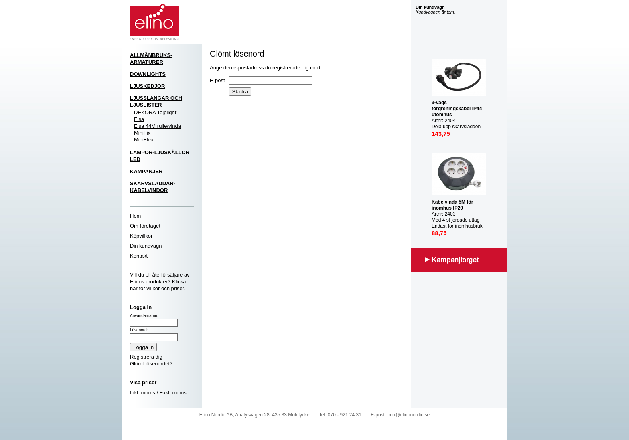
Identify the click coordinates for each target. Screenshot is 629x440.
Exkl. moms (173, 393)
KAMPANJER (146, 171)
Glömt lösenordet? (151, 364)
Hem (135, 216)
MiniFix (142, 133)
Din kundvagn (146, 246)
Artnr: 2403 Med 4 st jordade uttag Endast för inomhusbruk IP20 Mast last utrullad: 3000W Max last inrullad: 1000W (458, 223)
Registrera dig (146, 357)
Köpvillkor (141, 236)
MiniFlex (143, 140)
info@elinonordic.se (409, 415)
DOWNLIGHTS (148, 74)
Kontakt (139, 256)
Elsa (139, 119)
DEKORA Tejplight (155, 112)
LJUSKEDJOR (147, 86)
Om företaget (145, 226)
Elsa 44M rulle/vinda (157, 126)
